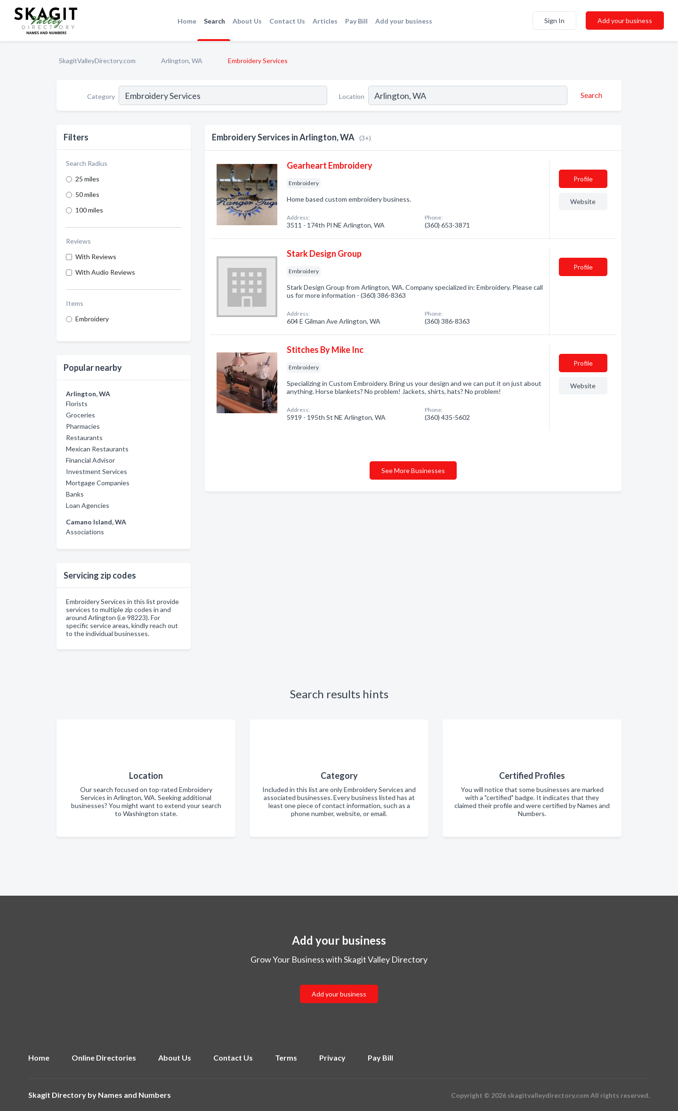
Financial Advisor (90, 460)
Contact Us (287, 21)
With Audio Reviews (105, 272)
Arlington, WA (181, 61)
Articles (325, 21)
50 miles (87, 194)
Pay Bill (356, 21)
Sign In (554, 20)
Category (101, 96)
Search (214, 21)
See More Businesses (413, 470)
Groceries (80, 415)
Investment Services (96, 471)
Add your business (403, 21)
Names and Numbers (134, 1094)
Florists (77, 404)
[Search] (590, 95)
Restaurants (84, 437)
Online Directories (104, 1057)
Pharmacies (83, 426)
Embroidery (92, 319)
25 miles (87, 179)
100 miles (89, 210)
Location (351, 96)
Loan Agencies (87, 505)
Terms (286, 1057)
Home (187, 21)
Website (583, 201)
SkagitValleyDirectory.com (97, 61)
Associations (85, 532)
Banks (75, 494)
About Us (247, 21)
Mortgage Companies (97, 483)
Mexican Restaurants (97, 449)
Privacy (332, 1057)
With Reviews (95, 257)
